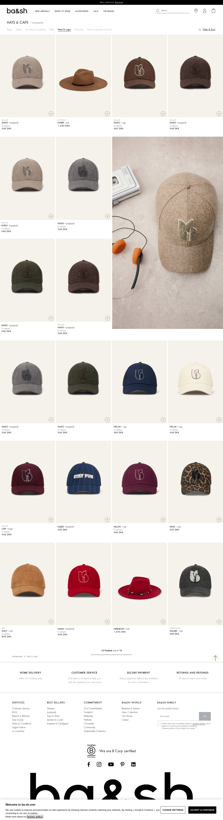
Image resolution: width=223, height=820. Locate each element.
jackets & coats (55, 720)
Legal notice (18, 727)
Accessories (17, 656)
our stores (127, 716)
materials (88, 716)
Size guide (17, 720)
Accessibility (18, 731)
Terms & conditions (21, 723)
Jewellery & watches (35, 29)
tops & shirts (53, 716)
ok (205, 716)
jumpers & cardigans (57, 723)
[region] (111, 810)
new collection (130, 712)
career (125, 720)
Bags (9, 29)
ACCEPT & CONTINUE (202, 810)
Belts (52, 29)
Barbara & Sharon (131, 708)
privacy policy (199, 723)
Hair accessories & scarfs (99, 29)
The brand (108, 11)
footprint (88, 712)
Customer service (21, 708)
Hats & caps (64, 29)
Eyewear (78, 29)
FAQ (14, 712)
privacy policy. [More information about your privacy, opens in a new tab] (35, 816)
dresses (50, 708)
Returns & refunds (21, 716)
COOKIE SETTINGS (172, 810)
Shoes (19, 29)
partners (88, 720)
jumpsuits (51, 712)
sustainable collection (95, 731)
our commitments (93, 708)
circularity (89, 723)
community (89, 727)
